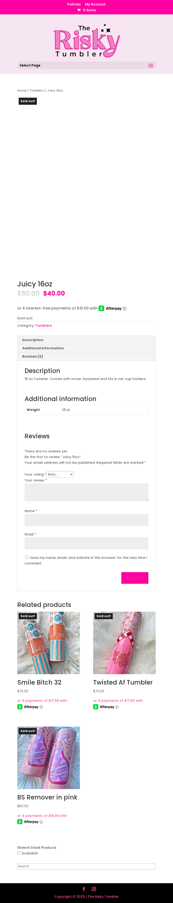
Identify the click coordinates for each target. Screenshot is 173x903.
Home (21, 90)
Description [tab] (32, 340)
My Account (95, 5)
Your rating (35, 474)
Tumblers (37, 90)
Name (31, 511)
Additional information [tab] (43, 348)
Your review (36, 480)
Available (30, 853)
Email (30, 534)
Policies (74, 5)
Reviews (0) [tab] (32, 356)
